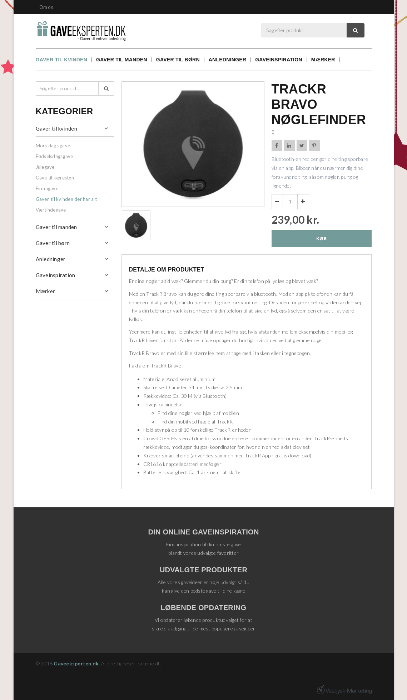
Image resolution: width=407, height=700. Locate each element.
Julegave (45, 167)
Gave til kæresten (55, 178)
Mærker (323, 59)
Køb (321, 238)
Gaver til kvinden (62, 59)
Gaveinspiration (278, 59)
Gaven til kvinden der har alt (66, 199)
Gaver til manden (121, 59)
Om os (46, 7)
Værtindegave (51, 210)
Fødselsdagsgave (54, 156)
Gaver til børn (178, 59)
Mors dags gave (53, 145)
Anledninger (227, 59)
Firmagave (47, 188)
